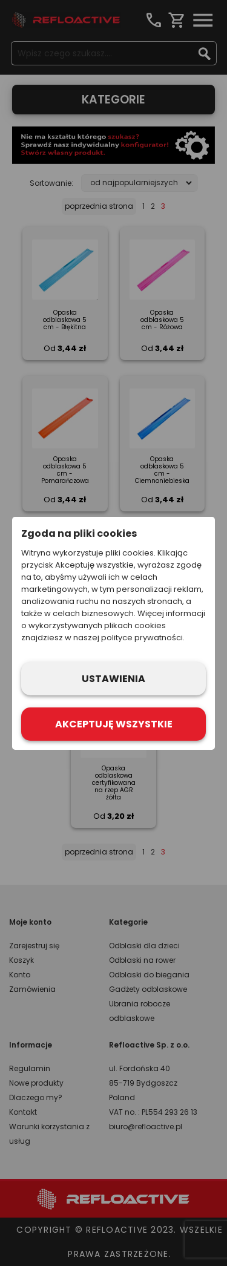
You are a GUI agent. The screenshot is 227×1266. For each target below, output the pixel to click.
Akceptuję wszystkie (114, 724)
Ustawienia (113, 679)
